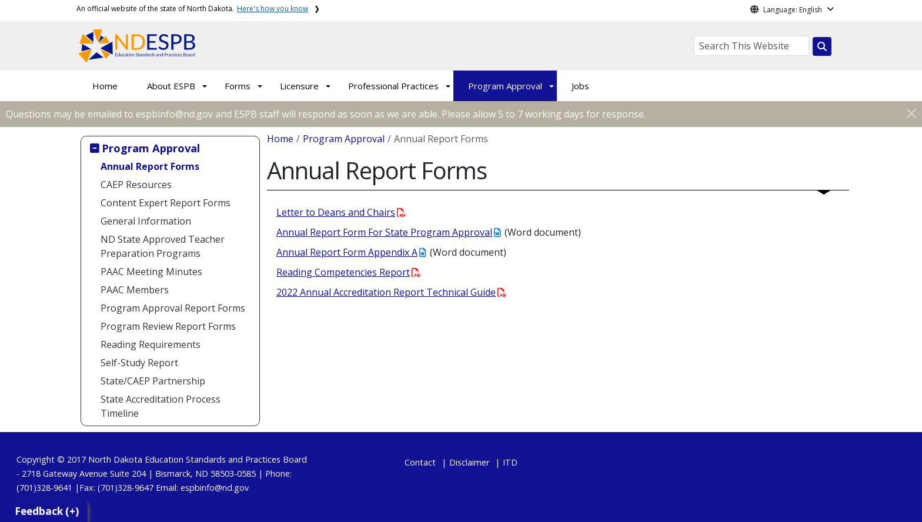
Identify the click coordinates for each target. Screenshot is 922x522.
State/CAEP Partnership (153, 380)
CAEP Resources (136, 184)
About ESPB (171, 86)
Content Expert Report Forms (165, 202)
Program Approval (505, 86)
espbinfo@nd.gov (215, 487)
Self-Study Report (139, 362)
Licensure (299, 86)
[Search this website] (822, 46)
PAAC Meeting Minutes (151, 271)
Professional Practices (393, 86)
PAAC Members (135, 289)
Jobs (580, 86)
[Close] (911, 113)
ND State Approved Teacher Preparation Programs (163, 246)
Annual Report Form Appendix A (351, 252)
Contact (420, 462)
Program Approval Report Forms (173, 308)
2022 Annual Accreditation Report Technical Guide (391, 292)
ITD (510, 462)
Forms (237, 86)
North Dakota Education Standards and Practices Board (197, 459)
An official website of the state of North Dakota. (192, 9)
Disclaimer (469, 462)
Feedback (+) (47, 511)
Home (105, 86)
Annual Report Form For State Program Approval (388, 232)
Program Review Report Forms (168, 326)
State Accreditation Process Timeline (161, 406)
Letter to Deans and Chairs (341, 212)
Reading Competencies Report (348, 272)
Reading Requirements (151, 344)
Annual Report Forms (150, 166)
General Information (146, 221)
